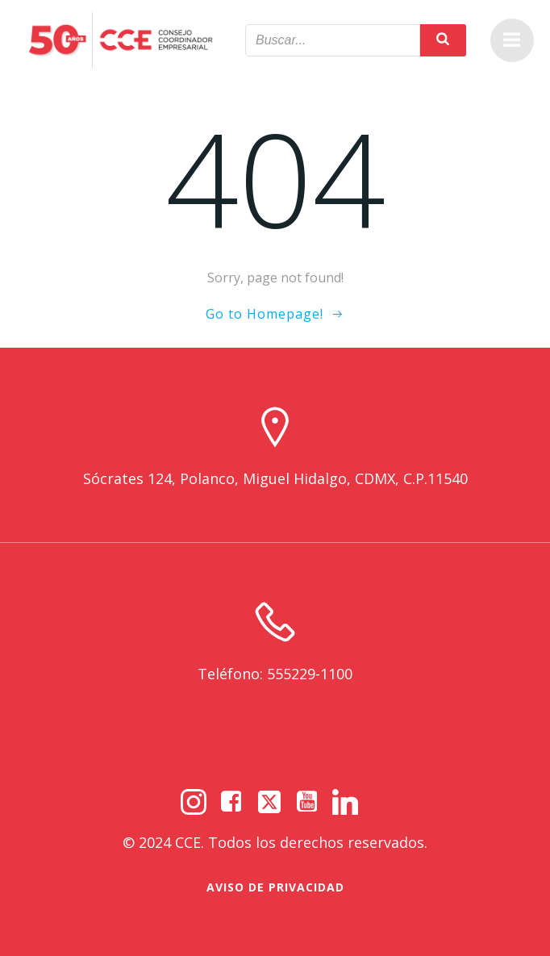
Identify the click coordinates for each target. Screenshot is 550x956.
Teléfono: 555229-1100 (275, 673)
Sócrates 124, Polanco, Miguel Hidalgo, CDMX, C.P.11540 (275, 478)
